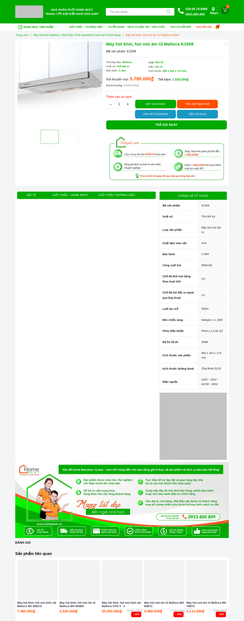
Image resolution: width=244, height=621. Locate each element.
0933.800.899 (195, 14)
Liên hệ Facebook (155, 114)
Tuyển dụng (116, 27)
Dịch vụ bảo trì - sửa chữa (148, 27)
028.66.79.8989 (196, 9)
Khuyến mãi (205, 27)
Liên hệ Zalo (197, 114)
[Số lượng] (119, 104)
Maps (214, 11)
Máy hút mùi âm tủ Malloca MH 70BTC (206, 604)
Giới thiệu (76, 27)
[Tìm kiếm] (168, 12)
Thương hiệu (95, 27)
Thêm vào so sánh (119, 96)
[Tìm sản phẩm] (134, 12)
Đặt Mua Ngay (155, 103)
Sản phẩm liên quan (33, 553)
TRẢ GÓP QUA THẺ (197, 103)
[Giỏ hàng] (225, 10)
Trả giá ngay (166, 124)
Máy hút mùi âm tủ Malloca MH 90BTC (164, 604)
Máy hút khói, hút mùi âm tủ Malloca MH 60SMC (77, 604)
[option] (59, 84)
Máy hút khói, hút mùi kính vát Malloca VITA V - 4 (121, 604)
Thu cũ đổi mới (181, 27)
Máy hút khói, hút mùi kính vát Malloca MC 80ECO (36, 604)
